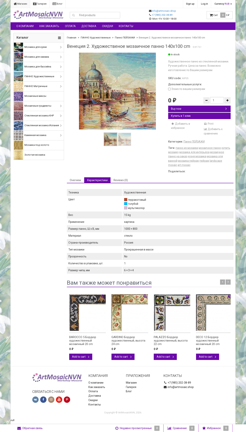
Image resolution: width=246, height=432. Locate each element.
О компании (25, 26)
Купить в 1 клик (181, 115)
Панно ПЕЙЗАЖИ (125, 37)
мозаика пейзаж (188, 160)
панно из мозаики (187, 147)
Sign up (190, 3)
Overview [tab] (75, 180)
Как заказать (49, 26)
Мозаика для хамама (31, 57)
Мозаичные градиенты (32, 106)
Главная (71, 37)
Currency (221, 3)
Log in (204, 3)
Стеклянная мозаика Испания (36, 125)
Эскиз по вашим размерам (186, 88)
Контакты (126, 26)
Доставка (88, 26)
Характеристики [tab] (97, 180)
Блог (57, 3)
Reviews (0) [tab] (121, 180)
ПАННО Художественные (34, 76)
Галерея (40, 3)
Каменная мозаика (30, 135)
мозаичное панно (210, 147)
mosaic (172, 165)
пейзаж (204, 160)
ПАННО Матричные (30, 86)
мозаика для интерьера (194, 152)
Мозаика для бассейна (32, 66)
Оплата (70, 26)
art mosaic (184, 165)
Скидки (107, 26)
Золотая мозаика (29, 155)
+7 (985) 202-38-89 (162, 14)
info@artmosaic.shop (164, 10)
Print (209, 123)
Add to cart (80, 356)
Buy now (199, 108)
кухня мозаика (197, 156)
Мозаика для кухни (30, 47)
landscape (216, 160)
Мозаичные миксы (30, 96)
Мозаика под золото (31, 145)
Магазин (20, 3)
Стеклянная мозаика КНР (34, 115)
